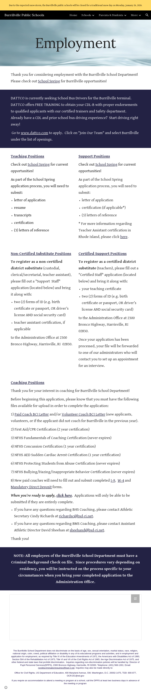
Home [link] (73, 15)
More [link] (134, 15)
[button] (147, 15)
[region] (75, 5)
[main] (75, 43)
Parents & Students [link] (111, 15)
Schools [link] (86, 15)
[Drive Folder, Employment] (75, 617)
